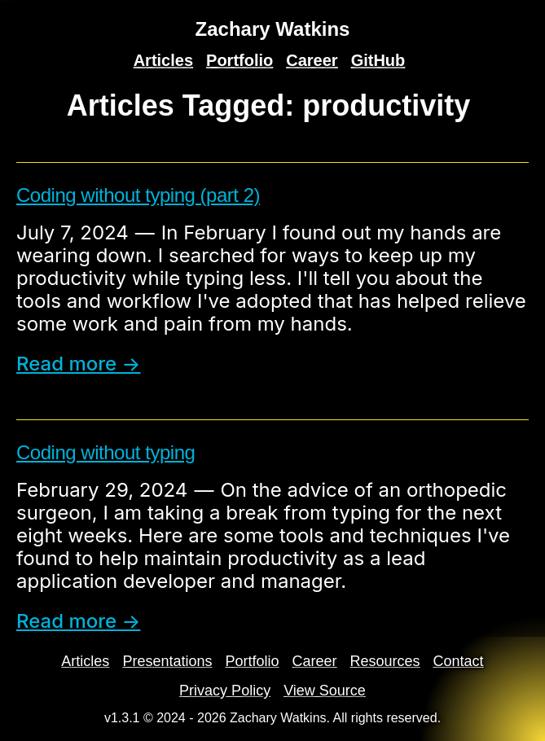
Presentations (167, 661)
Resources (385, 661)
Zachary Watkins (273, 29)
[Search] (525, 22)
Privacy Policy (224, 690)
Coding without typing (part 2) (138, 195)
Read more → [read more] (78, 363)
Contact (458, 661)
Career (311, 60)
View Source (324, 690)
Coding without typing (105, 452)
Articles (163, 60)
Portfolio (239, 60)
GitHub (378, 60)
